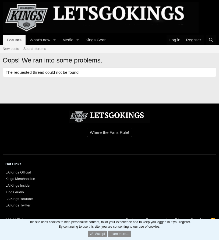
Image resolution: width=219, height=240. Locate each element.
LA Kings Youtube (19, 199)
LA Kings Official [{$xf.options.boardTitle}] (18, 172)
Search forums (34, 49)
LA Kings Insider (18, 185)
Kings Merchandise (20, 179)
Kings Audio (14, 192)
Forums (14, 40)
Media (67, 40)
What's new (40, 40)
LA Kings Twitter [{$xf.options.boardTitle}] (17, 205)
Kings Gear (96, 40)
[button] (54, 40)
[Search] (211, 40)
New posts (11, 49)
